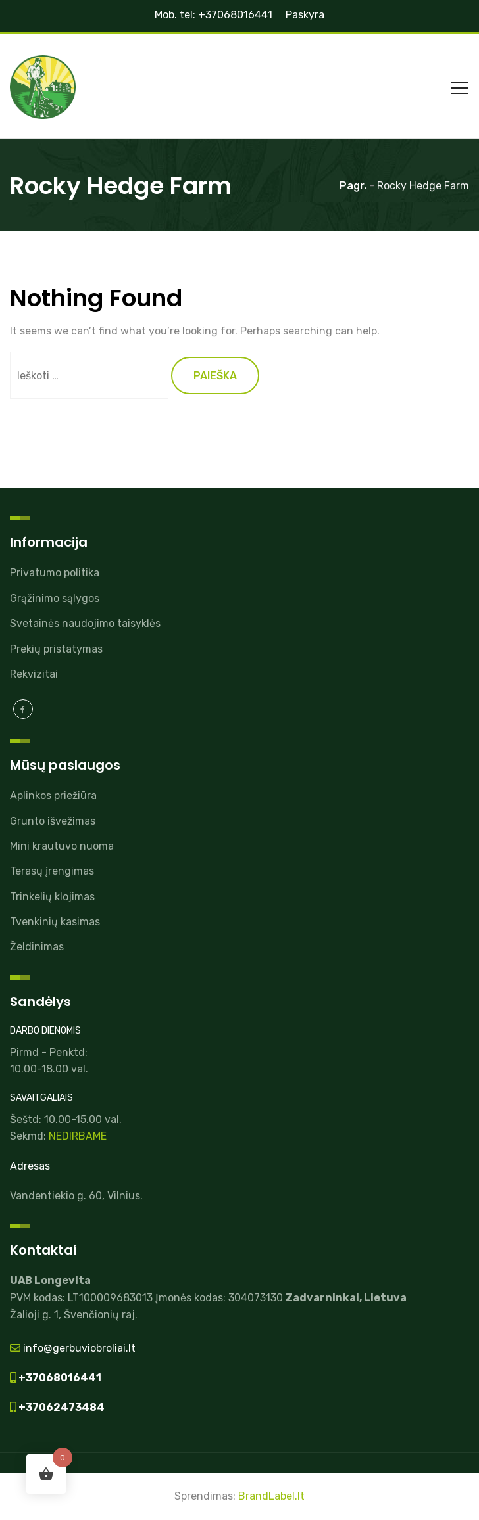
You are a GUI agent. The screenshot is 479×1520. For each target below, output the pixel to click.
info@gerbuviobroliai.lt (78, 1348)
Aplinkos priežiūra (53, 795)
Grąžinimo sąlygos (54, 598)
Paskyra (305, 15)
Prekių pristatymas (56, 649)
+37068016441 (58, 1377)
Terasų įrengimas (52, 871)
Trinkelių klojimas (52, 896)
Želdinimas (37, 946)
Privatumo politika (54, 572)
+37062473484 (60, 1407)
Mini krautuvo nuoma (62, 846)
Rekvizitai (34, 674)
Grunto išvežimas (52, 821)
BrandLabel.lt (271, 1496)
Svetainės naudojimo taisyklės (85, 623)
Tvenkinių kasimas (55, 921)
